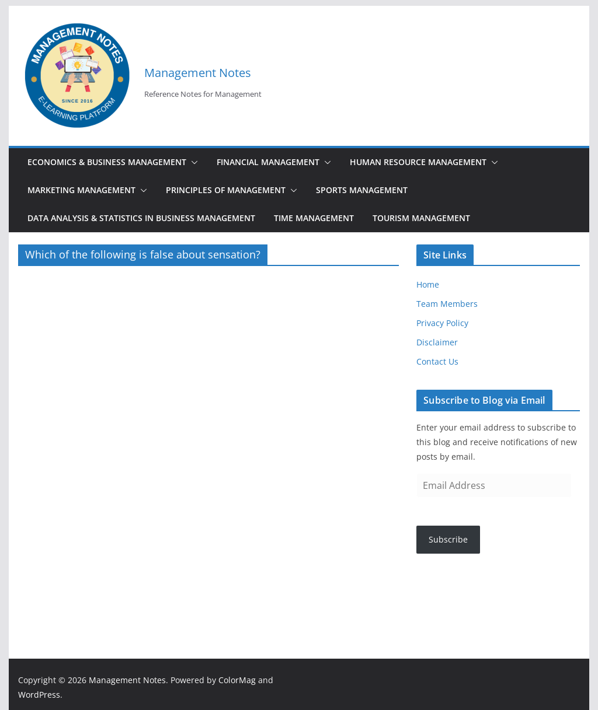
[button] (192, 162)
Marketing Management (81, 189)
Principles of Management (226, 189)
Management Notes (197, 73)
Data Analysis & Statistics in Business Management (141, 217)
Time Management (314, 217)
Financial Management (268, 161)
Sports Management (362, 189)
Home (427, 284)
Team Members (447, 303)
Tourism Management (421, 217)
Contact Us (437, 361)
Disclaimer (437, 342)
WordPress (39, 694)
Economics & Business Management (106, 161)
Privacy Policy (442, 322)
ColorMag (237, 679)
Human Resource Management (418, 161)
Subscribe (448, 539)
